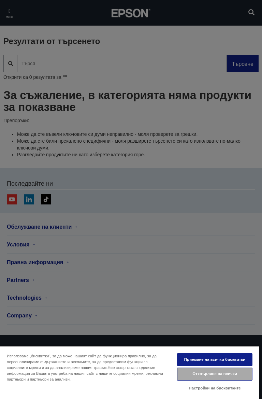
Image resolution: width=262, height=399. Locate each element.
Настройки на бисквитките (215, 388)
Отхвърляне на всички (214, 374)
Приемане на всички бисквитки (215, 359)
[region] (129, 372)
